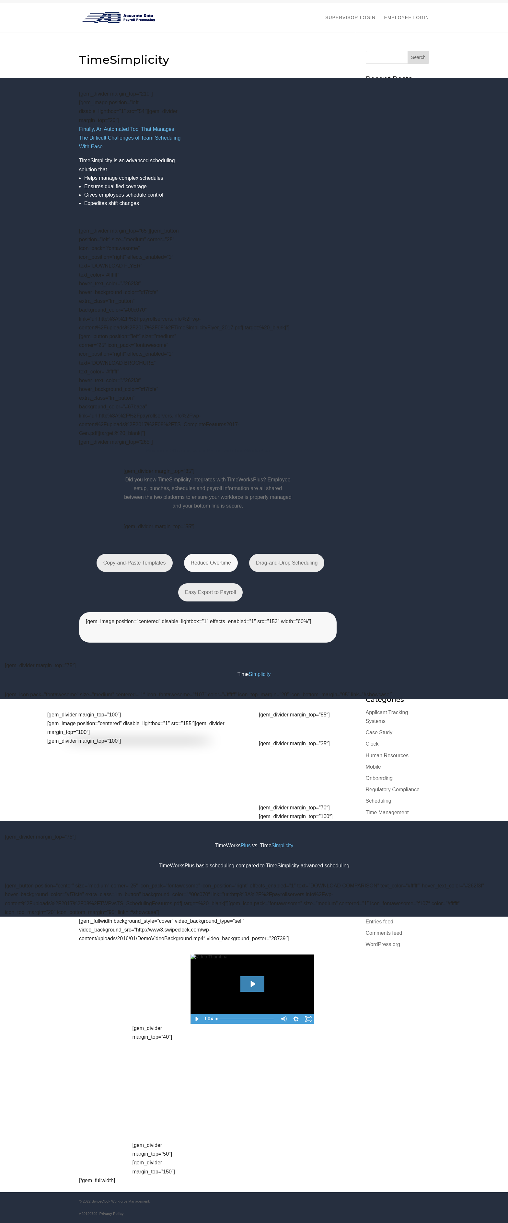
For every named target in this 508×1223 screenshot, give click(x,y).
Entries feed (379, 921)
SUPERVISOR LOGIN (350, 17)
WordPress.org (383, 944)
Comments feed (384, 933)
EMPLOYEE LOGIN (406, 17)
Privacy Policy (111, 1214)
